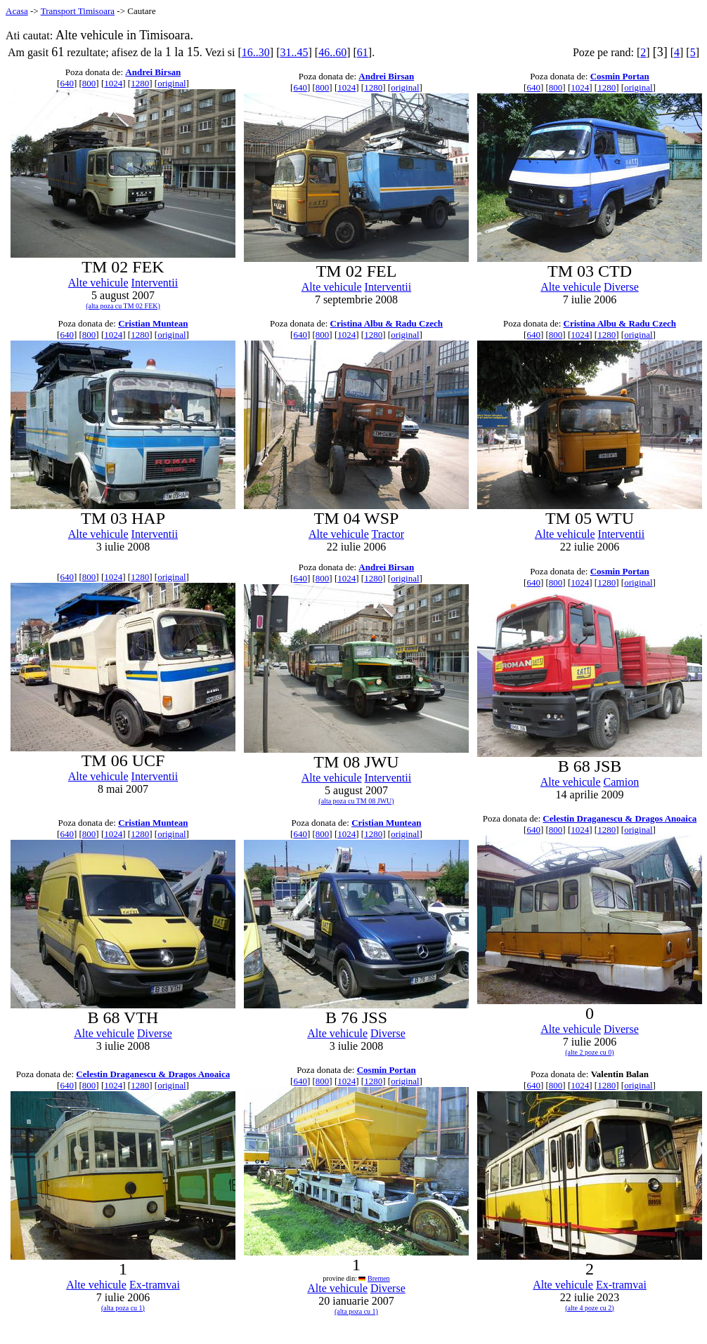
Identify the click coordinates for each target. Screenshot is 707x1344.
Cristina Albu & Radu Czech (386, 323)
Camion (622, 782)
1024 (113, 83)
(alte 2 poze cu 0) (589, 1052)
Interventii (155, 283)
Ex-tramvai (154, 1285)
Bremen (379, 1278)
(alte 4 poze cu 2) (589, 1308)
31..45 (294, 52)
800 (89, 83)
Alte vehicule (98, 283)
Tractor (387, 534)
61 (362, 52)
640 (67, 83)
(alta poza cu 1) (123, 1308)
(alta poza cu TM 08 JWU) (356, 801)
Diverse (621, 287)
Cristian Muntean (153, 323)
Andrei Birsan (153, 72)
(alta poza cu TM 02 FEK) (123, 306)
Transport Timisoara (78, 11)
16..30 (256, 52)
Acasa (17, 11)
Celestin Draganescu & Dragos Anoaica (619, 818)
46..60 (332, 52)
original (171, 83)
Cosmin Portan (619, 76)
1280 (140, 83)
